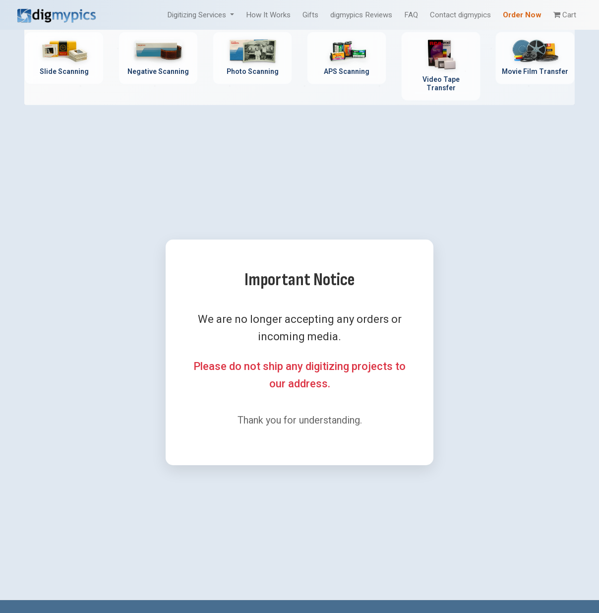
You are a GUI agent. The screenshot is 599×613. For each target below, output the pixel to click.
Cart (564, 14)
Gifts (310, 14)
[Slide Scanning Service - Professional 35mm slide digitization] (64, 58)
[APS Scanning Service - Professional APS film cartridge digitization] (346, 58)
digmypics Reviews (361, 14)
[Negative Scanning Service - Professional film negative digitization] (158, 58)
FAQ (411, 14)
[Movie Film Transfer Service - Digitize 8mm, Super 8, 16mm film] (535, 58)
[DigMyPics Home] (56, 14)
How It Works (268, 14)
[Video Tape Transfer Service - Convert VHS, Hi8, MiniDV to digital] (440, 66)
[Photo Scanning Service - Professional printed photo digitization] (252, 58)
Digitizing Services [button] (197, 14)
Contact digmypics (460, 14)
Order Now (522, 14)
